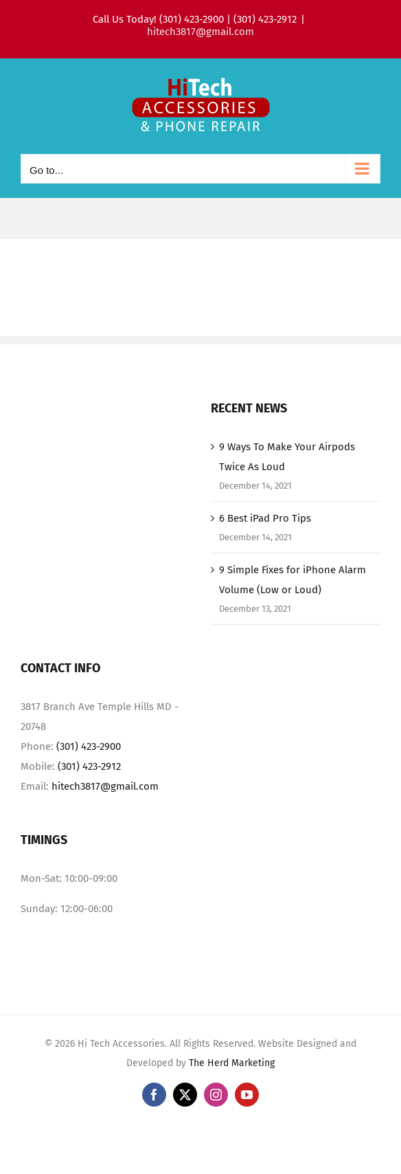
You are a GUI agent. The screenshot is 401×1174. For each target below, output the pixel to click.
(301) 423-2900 (88, 746)
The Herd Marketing (232, 1063)
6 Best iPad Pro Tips (265, 518)
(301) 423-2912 (89, 766)
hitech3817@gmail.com (200, 31)
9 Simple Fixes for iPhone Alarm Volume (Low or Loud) (292, 580)
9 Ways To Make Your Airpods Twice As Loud (287, 457)
